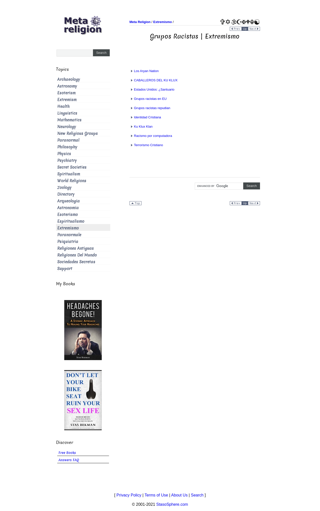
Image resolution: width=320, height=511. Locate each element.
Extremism (66, 99)
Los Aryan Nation (144, 71)
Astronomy (67, 86)
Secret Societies (71, 167)
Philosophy (67, 147)
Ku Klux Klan (141, 126)
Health (63, 106)
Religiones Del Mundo (77, 255)
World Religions (71, 180)
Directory (65, 194)
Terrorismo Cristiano (146, 145)
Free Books (67, 452)
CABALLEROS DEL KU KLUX (154, 80)
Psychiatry (67, 160)
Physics (64, 153)
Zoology (64, 187)
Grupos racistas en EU (148, 99)
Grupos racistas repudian (150, 108)
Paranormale (69, 234)
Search (197, 495)
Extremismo (68, 228)
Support (64, 268)
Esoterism (66, 93)
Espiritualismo (70, 221)
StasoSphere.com (172, 504)
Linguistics (67, 113)
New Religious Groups (77, 133)
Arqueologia (68, 201)
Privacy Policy (129, 495)
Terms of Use (156, 495)
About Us (179, 495)
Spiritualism (68, 174)
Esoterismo (67, 214)
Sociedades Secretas (76, 262)
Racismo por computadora (151, 136)
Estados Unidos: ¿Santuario (152, 89)
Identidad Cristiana (145, 117)
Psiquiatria (67, 241)
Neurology (66, 126)
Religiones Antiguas (75, 248)
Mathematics (69, 120)
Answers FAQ (68, 460)
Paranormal (68, 140)
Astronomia (68, 207)
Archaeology (68, 79)
